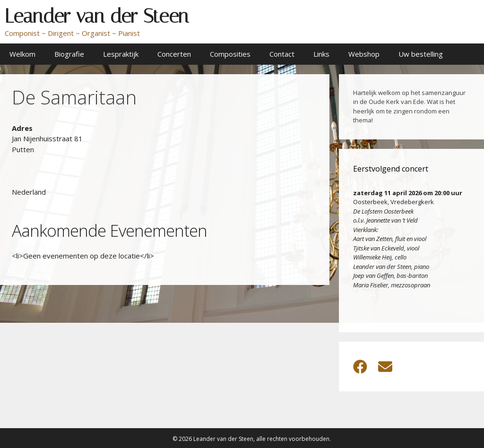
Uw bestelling (420, 54)
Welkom (22, 54)
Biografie (69, 54)
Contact (281, 54)
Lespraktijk (120, 54)
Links (321, 54)
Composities (230, 54)
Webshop (364, 54)
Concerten (174, 54)
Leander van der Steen (97, 16)
